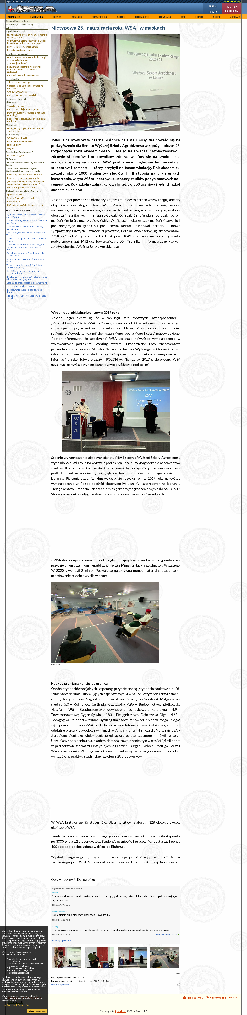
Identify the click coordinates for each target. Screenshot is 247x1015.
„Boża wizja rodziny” (17, 63)
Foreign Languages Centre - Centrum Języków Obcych (26, 129)
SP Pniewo (11, 159)
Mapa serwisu (193, 997)
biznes (57, 16)
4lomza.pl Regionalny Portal (24, 1000)
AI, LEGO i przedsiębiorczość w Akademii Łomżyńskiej (26, 215)
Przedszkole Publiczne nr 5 (19, 152)
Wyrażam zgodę (37, 1011)
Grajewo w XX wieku (17, 92)
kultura (121, 16)
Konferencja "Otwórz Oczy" (20, 24)
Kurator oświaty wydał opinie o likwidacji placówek (26, 221)
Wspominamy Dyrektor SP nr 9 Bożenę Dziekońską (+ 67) (25, 266)
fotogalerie (142, 16)
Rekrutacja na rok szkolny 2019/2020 (25, 174)
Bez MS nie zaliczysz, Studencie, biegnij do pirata (26, 119)
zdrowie (235, 16)
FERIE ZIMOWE (14, 145)
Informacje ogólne (16, 155)
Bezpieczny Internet (16, 99)
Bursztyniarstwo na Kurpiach (21, 50)
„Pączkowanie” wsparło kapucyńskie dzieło (24, 290)
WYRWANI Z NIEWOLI (18, 138)
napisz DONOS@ (232, 1)
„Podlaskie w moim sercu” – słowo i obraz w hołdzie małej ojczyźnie (26, 278)
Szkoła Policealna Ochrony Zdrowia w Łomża (25, 163)
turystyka (165, 16)
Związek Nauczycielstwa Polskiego (23, 191)
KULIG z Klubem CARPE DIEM (21, 141)
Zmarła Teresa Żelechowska (21, 198)
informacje (13, 16)
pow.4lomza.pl (13, 134)
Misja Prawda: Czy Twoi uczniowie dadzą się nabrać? (26, 296)
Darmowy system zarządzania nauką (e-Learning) (26, 114)
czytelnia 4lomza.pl (15, 31)
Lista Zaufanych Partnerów (15, 1005)
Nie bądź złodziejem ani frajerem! (23, 109)
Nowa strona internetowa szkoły (23, 178)
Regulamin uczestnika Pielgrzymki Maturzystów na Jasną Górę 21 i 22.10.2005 (24, 69)
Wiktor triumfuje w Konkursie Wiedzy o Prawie (26, 239)
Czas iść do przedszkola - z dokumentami (26, 283)
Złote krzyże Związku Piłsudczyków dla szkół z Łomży (25, 254)
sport (216, 16)
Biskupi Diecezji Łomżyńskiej (21, 95)
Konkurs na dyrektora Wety (20, 286)
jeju (183, 16)
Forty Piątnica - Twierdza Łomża (22, 46)
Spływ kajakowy (14, 194)
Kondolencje (13, 201)
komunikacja (99, 16)
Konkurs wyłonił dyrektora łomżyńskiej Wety (25, 233)
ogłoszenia (37, 16)
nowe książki (12, 79)
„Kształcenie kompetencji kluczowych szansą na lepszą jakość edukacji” (26, 182)
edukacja (76, 16)
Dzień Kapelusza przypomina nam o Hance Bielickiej (24, 272)
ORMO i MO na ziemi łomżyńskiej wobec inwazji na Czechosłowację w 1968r (26, 41)
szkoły (9, 28)
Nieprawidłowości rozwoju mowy (23, 75)
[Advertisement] (115, 280)
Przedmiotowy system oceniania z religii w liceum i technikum (27, 58)
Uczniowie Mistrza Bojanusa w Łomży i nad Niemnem (25, 227)
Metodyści (11, 125)
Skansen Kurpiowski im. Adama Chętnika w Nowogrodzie (27, 36)
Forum (212, 6)
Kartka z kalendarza (232, 9)
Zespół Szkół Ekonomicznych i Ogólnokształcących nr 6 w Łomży (23, 169)
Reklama (234, 997)
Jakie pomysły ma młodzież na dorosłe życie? (25, 260)
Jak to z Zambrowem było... (19, 82)
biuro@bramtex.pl (166, 934)
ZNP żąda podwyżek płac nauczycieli (25, 205)
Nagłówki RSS (216, 997)
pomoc (199, 16)
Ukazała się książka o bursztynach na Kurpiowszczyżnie (25, 87)
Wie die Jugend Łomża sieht (21, 187)
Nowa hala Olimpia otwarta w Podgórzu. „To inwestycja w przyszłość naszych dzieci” (26, 247)
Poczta (213, 12)
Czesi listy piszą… (15, 106)
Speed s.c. (120, 1011)
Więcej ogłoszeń (61, 940)
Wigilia (10, 148)
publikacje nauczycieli (17, 54)
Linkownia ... (12, 102)
